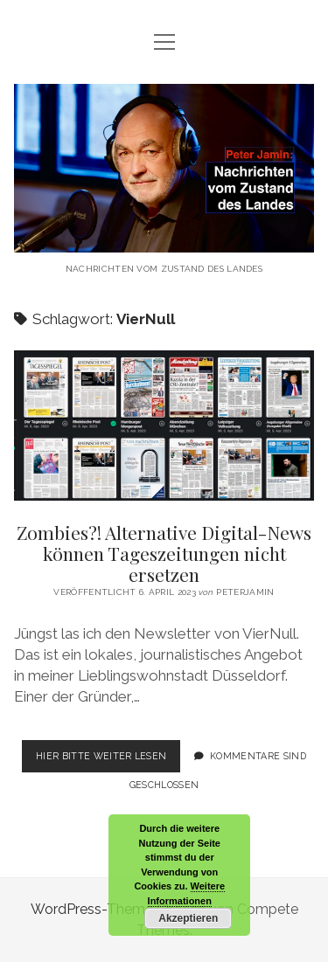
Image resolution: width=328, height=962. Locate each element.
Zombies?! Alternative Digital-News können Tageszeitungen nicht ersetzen (164, 425)
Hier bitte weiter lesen (108, 759)
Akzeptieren (188, 918)
